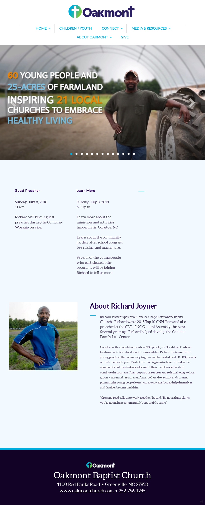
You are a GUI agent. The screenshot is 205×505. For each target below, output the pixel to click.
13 (134, 155)
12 (129, 155)
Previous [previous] (13, 102)
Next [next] (192, 102)
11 (123, 155)
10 (118, 155)
